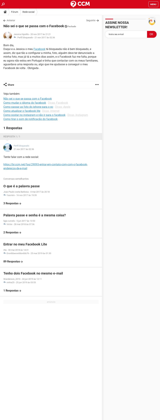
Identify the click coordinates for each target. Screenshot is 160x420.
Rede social (28, 12)
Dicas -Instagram (77, 115)
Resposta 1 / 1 (11, 136)
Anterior (11, 20)
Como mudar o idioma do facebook (24, 102)
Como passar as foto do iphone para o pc (28, 106)
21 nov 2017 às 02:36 (45, 37)
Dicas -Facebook (58, 102)
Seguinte (90, 20)
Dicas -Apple (62, 106)
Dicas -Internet (50, 111)
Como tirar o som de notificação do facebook (30, 119)
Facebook (39, 49)
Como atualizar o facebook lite (21, 111)
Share (11, 84)
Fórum (14, 12)
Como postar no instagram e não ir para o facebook (34, 115)
